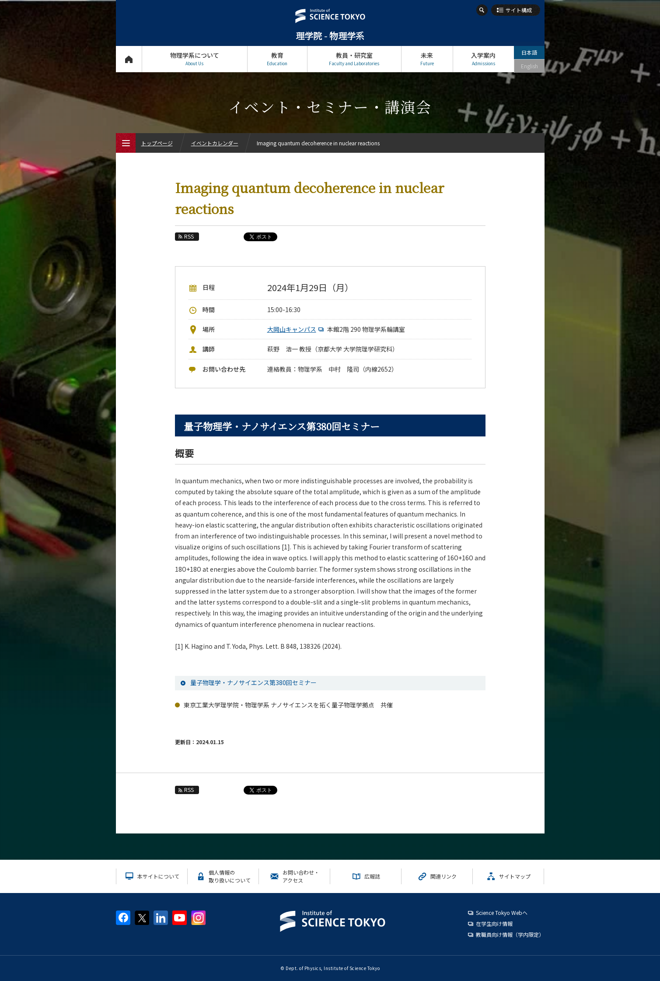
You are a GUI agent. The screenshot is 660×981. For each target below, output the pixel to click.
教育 (277, 59)
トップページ (129, 59)
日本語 (529, 52)
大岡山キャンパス (296, 329)
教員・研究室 (354, 59)
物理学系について (194, 59)
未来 (427, 59)
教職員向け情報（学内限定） (510, 934)
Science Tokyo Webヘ (501, 912)
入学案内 (483, 59)
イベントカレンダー (214, 143)
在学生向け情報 (494, 923)
